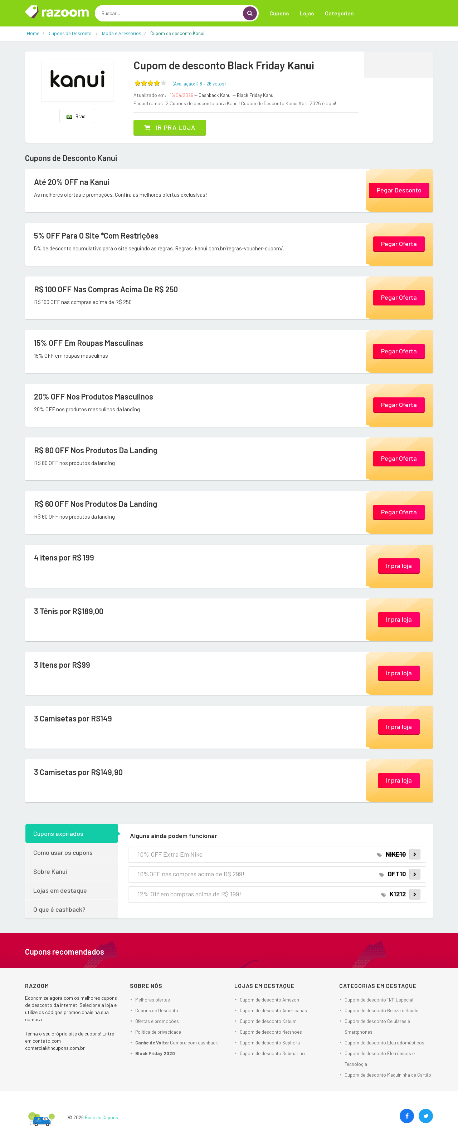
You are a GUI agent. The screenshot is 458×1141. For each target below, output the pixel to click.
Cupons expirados (58, 833)
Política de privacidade (158, 1032)
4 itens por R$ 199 (64, 557)
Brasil (77, 116)
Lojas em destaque (60, 890)
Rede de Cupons (101, 1117)
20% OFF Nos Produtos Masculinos (93, 396)
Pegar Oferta (399, 244)
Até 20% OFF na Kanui (71, 181)
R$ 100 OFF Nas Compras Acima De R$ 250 (106, 289)
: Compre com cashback (176, 1042)
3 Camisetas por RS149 (73, 718)
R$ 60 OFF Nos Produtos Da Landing (95, 503)
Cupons (279, 13)
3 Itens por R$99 (62, 664)
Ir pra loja (169, 127)
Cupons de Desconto (156, 1010)
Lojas (307, 13)
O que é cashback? (59, 909)
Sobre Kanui (50, 871)
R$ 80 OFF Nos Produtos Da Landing (95, 450)
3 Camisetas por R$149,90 (78, 772)
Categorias (339, 13)
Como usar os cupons (63, 852)
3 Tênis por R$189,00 (68, 611)
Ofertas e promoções (157, 1021)
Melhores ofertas (152, 1000)
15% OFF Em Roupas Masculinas (88, 342)
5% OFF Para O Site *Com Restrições (96, 235)
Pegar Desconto (399, 190)
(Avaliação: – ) (199, 84)
